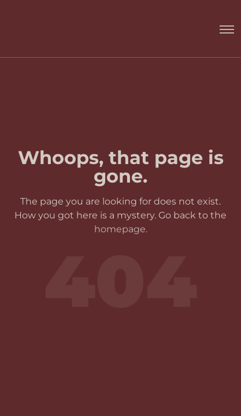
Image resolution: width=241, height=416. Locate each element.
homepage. (120, 229)
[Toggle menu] (221, 29)
